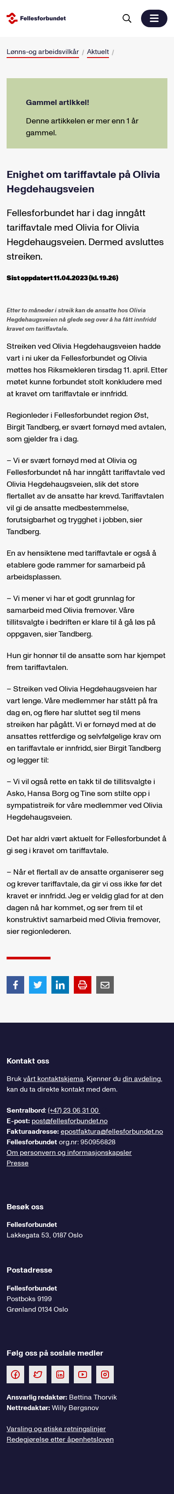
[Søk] (127, 18)
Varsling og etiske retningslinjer (56, 1429)
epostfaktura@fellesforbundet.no (112, 1131)
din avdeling (142, 1079)
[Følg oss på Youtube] (82, 1374)
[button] (154, 18)
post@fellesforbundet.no (70, 1121)
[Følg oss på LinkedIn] (60, 1374)
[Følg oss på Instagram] (105, 1374)
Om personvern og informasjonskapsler (69, 1153)
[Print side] (82, 985)
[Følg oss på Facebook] (15, 1374)
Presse (18, 1163)
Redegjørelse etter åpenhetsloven (60, 1439)
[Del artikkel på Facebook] (15, 984)
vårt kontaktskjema (53, 1079)
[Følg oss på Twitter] (38, 1374)
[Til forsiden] (60, 18)
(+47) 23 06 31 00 (74, 1110)
